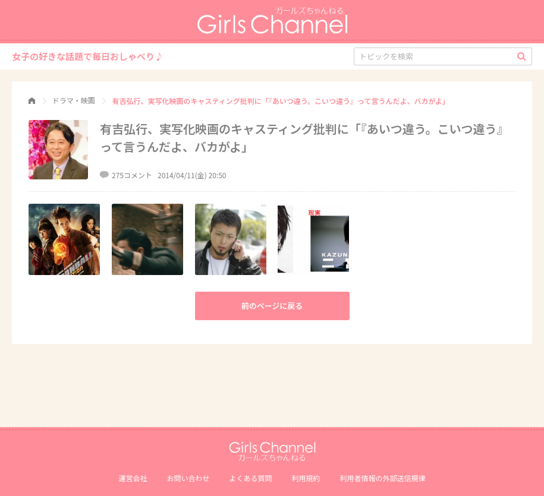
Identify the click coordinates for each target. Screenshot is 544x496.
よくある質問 (250, 478)
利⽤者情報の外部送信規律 (383, 478)
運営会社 (132, 478)
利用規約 (306, 478)
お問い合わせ (187, 478)
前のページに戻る (272, 305)
